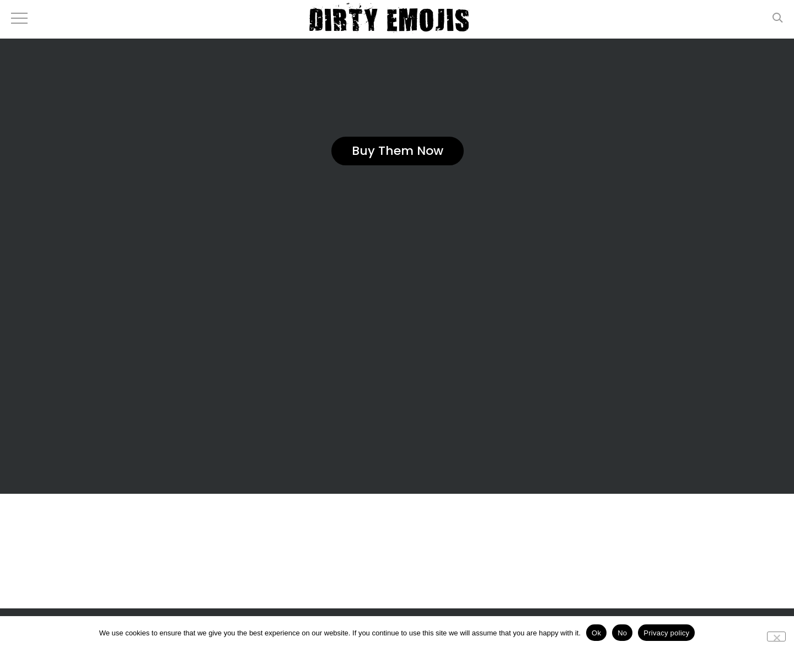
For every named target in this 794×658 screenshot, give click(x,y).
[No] (776, 636)
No (622, 633)
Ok (596, 633)
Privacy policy (666, 633)
